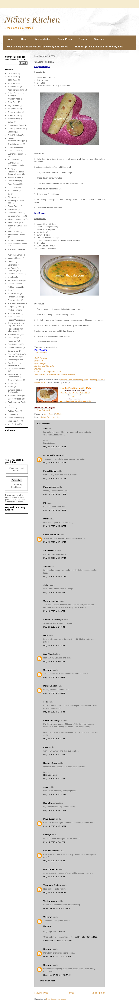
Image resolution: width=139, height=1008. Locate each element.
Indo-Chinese (13, 231)
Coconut (61, 931)
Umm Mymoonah (51, 601)
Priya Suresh (49, 819)
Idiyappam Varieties (16, 219)
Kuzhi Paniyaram (15, 255)
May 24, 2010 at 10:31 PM (54, 794)
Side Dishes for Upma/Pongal (14, 375)
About (23, 39)
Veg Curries (13, 424)
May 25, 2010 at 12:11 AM (54, 810)
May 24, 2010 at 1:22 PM (54, 645)
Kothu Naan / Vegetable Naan (47, 371)
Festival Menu (14, 177)
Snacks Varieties (15, 380)
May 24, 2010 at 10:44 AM (54, 462)
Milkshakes (12, 265)
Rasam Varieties (15, 320)
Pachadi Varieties (15, 280)
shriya (46, 585)
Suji (45, 428)
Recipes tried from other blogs (15, 330)
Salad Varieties (14, 344)
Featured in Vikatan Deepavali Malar (16, 173)
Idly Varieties (13, 222)
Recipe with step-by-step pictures (16, 324)
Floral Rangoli (14, 184)
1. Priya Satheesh (42, 410)
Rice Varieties (13, 334)
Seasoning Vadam (15, 360)
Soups (10, 383)
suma (45, 787)
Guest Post (12, 209)
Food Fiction (13, 190)
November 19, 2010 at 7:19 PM (56, 908)
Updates (11, 414)
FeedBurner (16, 487)
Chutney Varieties (15, 128)
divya (45, 747)
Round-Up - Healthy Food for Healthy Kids (99, 46)
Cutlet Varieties (14, 135)
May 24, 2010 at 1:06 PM (54, 627)
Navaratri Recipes (15, 274)
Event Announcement (17, 154)
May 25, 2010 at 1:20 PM (54, 877)
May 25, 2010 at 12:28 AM (54, 826)
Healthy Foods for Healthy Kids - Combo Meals (78, 937)
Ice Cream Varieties (16, 216)
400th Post (12, 80)
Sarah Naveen (49, 550)
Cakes (10, 122)
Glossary (99, 39)
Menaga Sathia (50, 686)
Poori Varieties (14, 300)
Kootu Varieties (14, 240)
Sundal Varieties (15, 395)
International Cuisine (16, 235)
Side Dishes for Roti (16, 369)
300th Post (12, 77)
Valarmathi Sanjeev (52, 885)
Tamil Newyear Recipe (17, 402)
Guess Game (13, 206)
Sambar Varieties (15, 348)
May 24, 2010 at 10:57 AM (54, 478)
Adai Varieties (13, 86)
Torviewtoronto (50, 901)
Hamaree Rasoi (50, 763)
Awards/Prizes (14, 99)
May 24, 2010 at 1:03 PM (54, 611)
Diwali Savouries (15, 144)
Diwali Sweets (14, 147)
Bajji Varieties (13, 105)
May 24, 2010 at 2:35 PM (54, 677)
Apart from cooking (16, 90)
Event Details (13, 159)
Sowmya (47, 835)
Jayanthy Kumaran (52, 455)
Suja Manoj (48, 654)
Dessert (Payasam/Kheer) (15, 139)
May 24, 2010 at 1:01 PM (54, 592)
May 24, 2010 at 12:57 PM (54, 576)
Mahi (45, 519)
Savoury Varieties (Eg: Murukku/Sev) (17, 355)
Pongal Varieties (15, 297)
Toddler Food (13, 411)
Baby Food (12, 102)
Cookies (11, 132)
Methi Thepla (40, 363)
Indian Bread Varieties (50, 417)
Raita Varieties (14, 317)
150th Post (12, 73)
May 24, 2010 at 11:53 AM (54, 526)
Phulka (37, 369)
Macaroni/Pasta (14, 258)
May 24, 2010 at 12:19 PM (54, 542)
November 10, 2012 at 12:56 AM (57, 956)
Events (83, 39)
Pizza (10, 290)
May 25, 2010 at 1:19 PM (54, 861)
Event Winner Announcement (14, 164)
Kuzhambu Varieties (16, 249)
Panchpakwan (49, 487)
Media (10, 261)
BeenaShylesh (50, 803)
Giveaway (12, 197)
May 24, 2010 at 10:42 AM (54, 447)
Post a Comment (47, 981)
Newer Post (41, 992)
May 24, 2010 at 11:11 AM (54, 494)
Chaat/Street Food (15, 125)
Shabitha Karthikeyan (53, 619)
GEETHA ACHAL (51, 869)
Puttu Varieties (14, 313)
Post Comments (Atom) (56, 999)
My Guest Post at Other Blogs (15, 269)
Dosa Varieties (14, 150)
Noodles (11, 277)
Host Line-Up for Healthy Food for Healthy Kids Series (37, 46)
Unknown (47, 670)
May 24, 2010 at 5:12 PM (54, 754)
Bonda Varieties (14, 112)
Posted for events (15, 303)
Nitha (45, 635)
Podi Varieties (13, 293)
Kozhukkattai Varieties (17, 244)
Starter (10, 386)
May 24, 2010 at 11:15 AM (54, 510)
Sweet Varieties (14, 399)
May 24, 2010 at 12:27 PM (54, 558)
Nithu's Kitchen (32, 19)
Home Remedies (15, 213)
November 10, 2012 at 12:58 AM (57, 975)
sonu (45, 702)
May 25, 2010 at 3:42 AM (54, 842)
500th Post (12, 83)
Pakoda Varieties (15, 284)
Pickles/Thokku (14, 287)
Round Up (12, 341)
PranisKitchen (49, 471)
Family (10, 168)
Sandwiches (13, 351)
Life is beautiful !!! (51, 535)
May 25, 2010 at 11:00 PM (54, 892)
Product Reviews (15, 310)
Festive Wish (13, 181)
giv (9, 194)
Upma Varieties (14, 418)
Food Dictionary (14, 187)
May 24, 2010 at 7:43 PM (54, 778)
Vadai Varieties (14, 421)
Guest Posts (65, 39)
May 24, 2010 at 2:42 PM (54, 712)
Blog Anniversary (15, 109)
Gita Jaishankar (50, 851)
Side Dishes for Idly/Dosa (14, 364)
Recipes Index (43, 39)
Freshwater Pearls (14, 502)
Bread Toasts (13, 115)
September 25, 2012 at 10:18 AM (57, 941)
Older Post (98, 992)
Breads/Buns (13, 119)
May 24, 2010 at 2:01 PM (54, 661)
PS (44, 503)
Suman (46, 566)
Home (10, 39)
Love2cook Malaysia (52, 720)
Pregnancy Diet (14, 307)
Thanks (11, 408)
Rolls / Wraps (13, 338)
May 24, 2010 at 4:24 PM (54, 739)
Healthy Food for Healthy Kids (74, 380)
